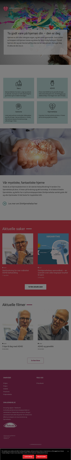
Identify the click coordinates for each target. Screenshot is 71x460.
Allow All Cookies (41, 458)
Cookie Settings (28, 458)
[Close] (68, 452)
